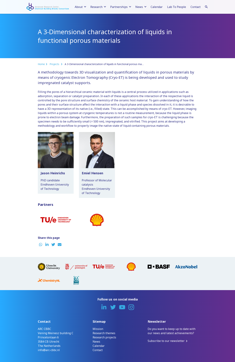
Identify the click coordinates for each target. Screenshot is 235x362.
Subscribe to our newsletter (166, 341)
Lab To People (176, 7)
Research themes (104, 333)
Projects (55, 64)
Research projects (104, 337)
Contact (196, 7)
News (96, 341)
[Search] (206, 6)
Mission (98, 329)
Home (41, 64)
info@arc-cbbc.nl (49, 350)
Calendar (157, 7)
